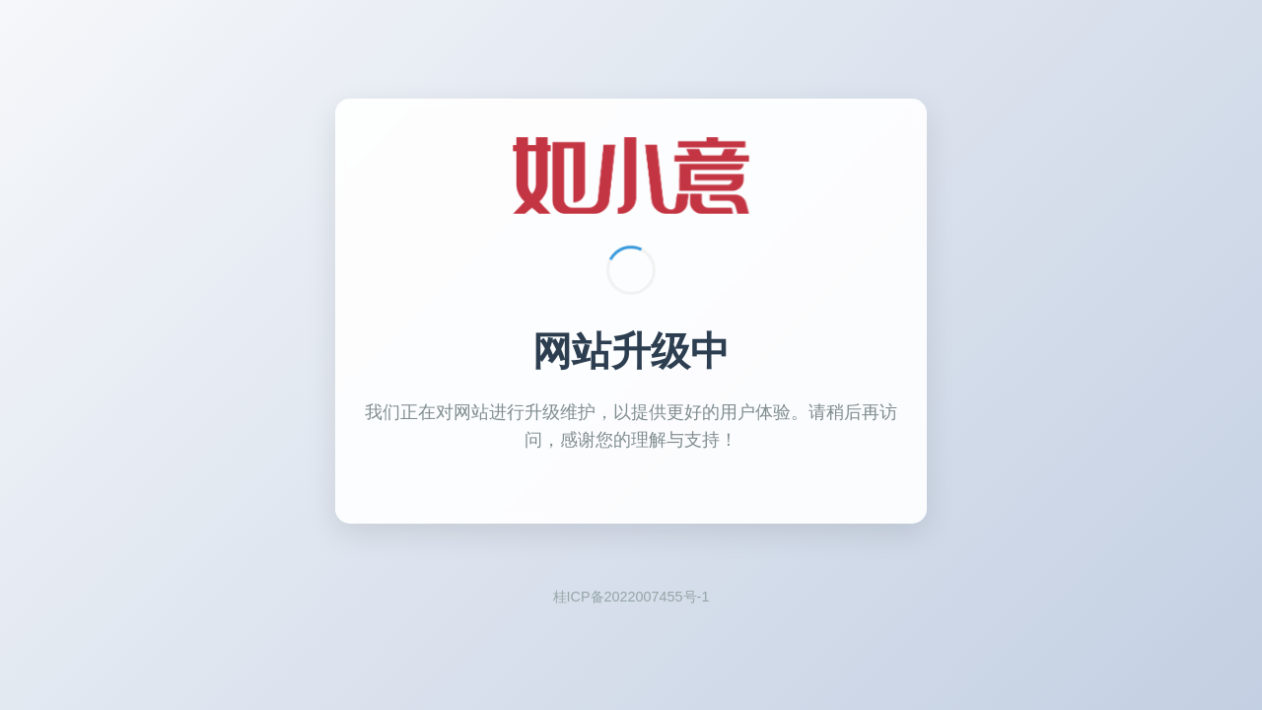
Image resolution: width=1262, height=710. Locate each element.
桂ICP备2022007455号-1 (631, 596)
